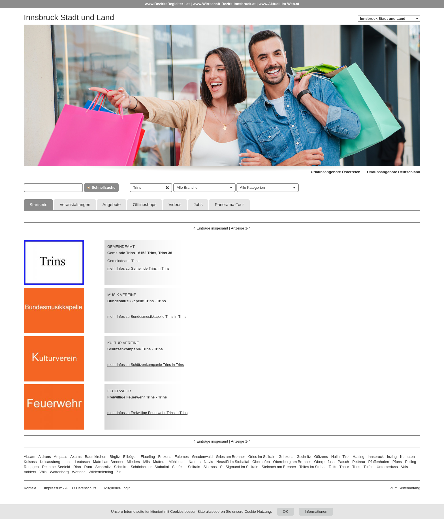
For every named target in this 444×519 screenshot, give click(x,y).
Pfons (397, 462)
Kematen (407, 456)
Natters (194, 462)
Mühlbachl (176, 462)
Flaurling (148, 456)
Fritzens (164, 456)
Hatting (358, 456)
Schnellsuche (104, 187)
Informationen (316, 511)
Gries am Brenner (230, 456)
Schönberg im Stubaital (150, 467)
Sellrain (194, 467)
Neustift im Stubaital (232, 462)
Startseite (38, 204)
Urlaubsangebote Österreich (335, 172)
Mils (146, 462)
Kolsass (30, 462)
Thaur (344, 467)
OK (285, 511)
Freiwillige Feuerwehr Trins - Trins (137, 397)
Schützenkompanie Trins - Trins (135, 349)
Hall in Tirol (340, 456)
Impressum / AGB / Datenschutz (70, 488)
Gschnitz (303, 456)
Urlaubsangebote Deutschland (393, 172)
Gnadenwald (202, 456)
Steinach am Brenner (279, 467)
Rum (88, 467)
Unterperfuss (387, 467)
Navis (208, 462)
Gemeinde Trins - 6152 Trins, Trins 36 (139, 253)
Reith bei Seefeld (56, 467)
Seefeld (178, 467)
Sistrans (210, 467)
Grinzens (286, 456)
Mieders (133, 462)
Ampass (60, 456)
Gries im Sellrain (261, 456)
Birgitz (115, 456)
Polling (410, 462)
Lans (67, 462)
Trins (356, 467)
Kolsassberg (50, 462)
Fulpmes (181, 456)
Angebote (112, 204)
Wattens (78, 472)
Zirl (118, 472)
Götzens (321, 456)
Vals (404, 467)
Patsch (343, 462)
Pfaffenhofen (378, 462)
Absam (29, 456)
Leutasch (82, 462)
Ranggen (31, 467)
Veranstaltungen (74, 204)
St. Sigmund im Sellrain (239, 467)
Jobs (198, 204)
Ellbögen (130, 456)
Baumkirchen (95, 456)
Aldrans (44, 456)
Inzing (392, 456)
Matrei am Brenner (108, 462)
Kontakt (30, 488)
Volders (30, 472)
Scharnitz (103, 467)
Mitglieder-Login (117, 488)
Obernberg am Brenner (292, 462)
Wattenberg (59, 472)
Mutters (159, 462)
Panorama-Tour (229, 204)
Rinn (77, 467)
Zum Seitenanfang (405, 488)
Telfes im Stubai (312, 467)
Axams (76, 456)
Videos (175, 204)
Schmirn (120, 467)
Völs (42, 472)
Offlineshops (144, 204)
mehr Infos (138, 268)
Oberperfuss (324, 462)
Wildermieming (101, 472)
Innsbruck (375, 456)
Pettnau (358, 462)
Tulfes (368, 467)
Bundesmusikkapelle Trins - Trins (136, 301)
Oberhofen (261, 462)
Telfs (332, 467)
